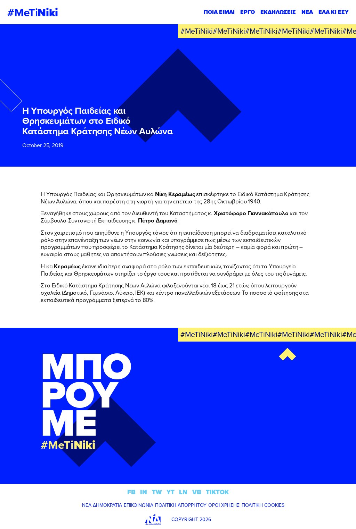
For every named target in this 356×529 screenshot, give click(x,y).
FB (131, 492)
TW (157, 492)
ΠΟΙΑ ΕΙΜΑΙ (219, 12)
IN (143, 492)
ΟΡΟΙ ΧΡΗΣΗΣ (224, 505)
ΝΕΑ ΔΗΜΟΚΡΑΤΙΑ (102, 505)
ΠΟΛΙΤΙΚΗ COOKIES (263, 505)
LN (183, 492)
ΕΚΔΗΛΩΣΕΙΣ (278, 12)
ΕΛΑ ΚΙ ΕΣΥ (333, 12)
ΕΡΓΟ (247, 12)
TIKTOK (217, 492)
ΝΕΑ (307, 12)
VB (196, 492)
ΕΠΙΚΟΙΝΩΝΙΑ (138, 505)
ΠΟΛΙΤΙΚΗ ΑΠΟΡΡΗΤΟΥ (181, 505)
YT (171, 492)
